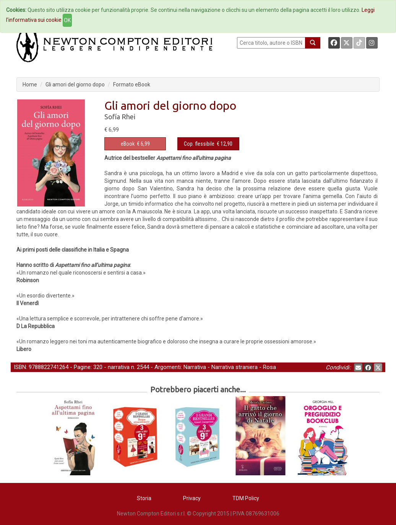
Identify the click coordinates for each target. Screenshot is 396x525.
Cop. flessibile (199, 144)
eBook (128, 144)
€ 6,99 (135, 144)
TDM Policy (245, 498)
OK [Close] (67, 20)
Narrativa (194, 367)
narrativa (119, 367)
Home (30, 84)
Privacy (192, 498)
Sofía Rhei (119, 116)
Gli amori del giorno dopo (75, 84)
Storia (144, 498)
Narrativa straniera (234, 367)
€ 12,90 (208, 144)
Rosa (269, 367)
